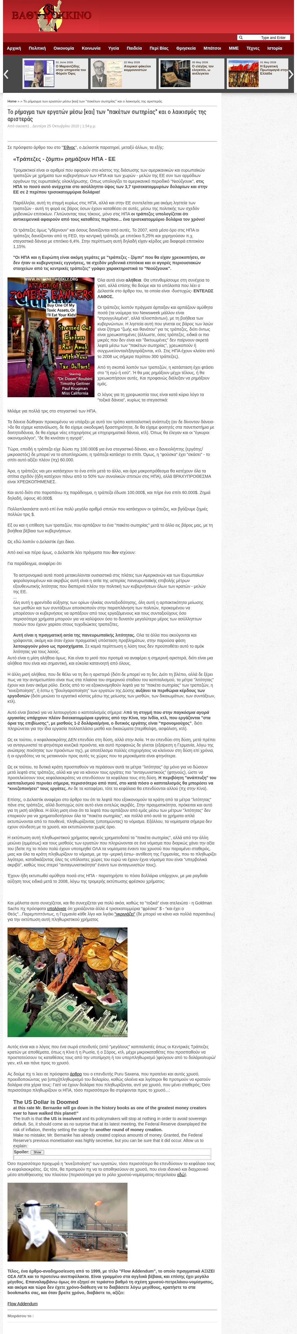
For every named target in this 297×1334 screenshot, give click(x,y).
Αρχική (14, 48)
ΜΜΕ (234, 48)
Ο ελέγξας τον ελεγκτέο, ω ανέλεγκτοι (203, 69)
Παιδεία (134, 48)
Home (13, 101)
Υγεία (113, 48)
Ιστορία (275, 48)
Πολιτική (37, 48)
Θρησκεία (186, 48)
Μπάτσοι (212, 48)
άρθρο (76, 1074)
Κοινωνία (91, 48)
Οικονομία (64, 48)
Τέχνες (253, 48)
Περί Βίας (159, 48)
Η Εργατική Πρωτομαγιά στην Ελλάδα (274, 69)
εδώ (181, 1174)
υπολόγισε (56, 908)
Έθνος (69, 147)
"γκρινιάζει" (125, 914)
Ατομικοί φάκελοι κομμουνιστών (137, 68)
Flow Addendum (23, 1303)
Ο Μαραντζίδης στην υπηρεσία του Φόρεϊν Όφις (71, 69)
